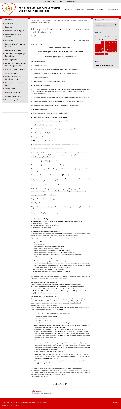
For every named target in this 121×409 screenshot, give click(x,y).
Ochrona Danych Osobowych (15, 100)
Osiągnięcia (9, 23)
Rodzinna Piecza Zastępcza (14, 31)
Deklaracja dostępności (13, 92)
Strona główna (46, 20)
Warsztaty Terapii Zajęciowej (15, 69)
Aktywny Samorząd (11, 73)
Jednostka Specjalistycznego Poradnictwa (15, 55)
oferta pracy (36, 391)
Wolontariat (9, 40)
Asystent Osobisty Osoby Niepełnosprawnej (13, 78)
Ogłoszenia (90, 9)
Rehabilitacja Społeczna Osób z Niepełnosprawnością (15, 64)
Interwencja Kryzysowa (13, 50)
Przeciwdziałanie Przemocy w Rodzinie (15, 45)
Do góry (116, 402)
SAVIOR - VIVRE (10, 89)
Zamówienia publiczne (13, 96)
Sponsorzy (8, 27)
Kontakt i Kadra (79, 9)
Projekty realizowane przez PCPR (14, 84)
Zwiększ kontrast (71, 1)
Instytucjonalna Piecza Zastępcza (13, 35)
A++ (61, 1)
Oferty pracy (101, 9)
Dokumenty (9, 20)
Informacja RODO (113, 9)
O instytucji (68, 9)
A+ (58, 1)
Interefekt (17, 405)
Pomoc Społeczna (11, 60)
